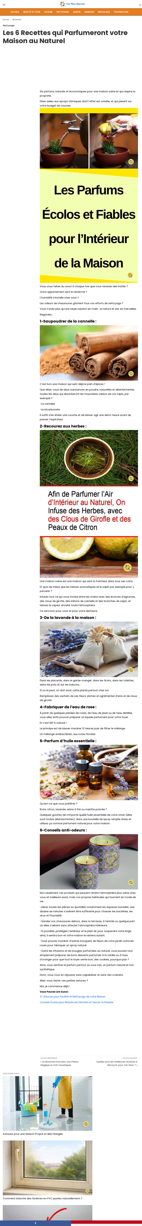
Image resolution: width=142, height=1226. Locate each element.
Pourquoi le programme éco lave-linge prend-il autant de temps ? (118, 1189)
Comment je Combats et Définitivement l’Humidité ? (113, 1107)
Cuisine (48, 12)
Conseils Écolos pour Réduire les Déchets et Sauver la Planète (78, 1002)
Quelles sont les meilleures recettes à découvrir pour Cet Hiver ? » (116, 1063)
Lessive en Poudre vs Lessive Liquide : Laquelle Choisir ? (20, 1189)
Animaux (89, 12)
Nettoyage (63, 12)
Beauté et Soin (31, 12)
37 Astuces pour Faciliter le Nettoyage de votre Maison (73, 996)
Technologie (121, 12)
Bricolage (104, 12)
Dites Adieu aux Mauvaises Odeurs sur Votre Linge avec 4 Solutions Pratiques (115, 1148)
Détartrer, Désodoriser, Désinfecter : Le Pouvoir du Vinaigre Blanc (66, 1148)
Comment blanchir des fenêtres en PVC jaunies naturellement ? (70, 1107)
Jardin (76, 12)
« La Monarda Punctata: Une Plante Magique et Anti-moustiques (59, 1063)
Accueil (15, 12)
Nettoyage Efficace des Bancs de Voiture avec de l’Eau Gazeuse (23, 1146)
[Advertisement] (71, 64)
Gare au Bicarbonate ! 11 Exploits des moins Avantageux (70, 1189)
